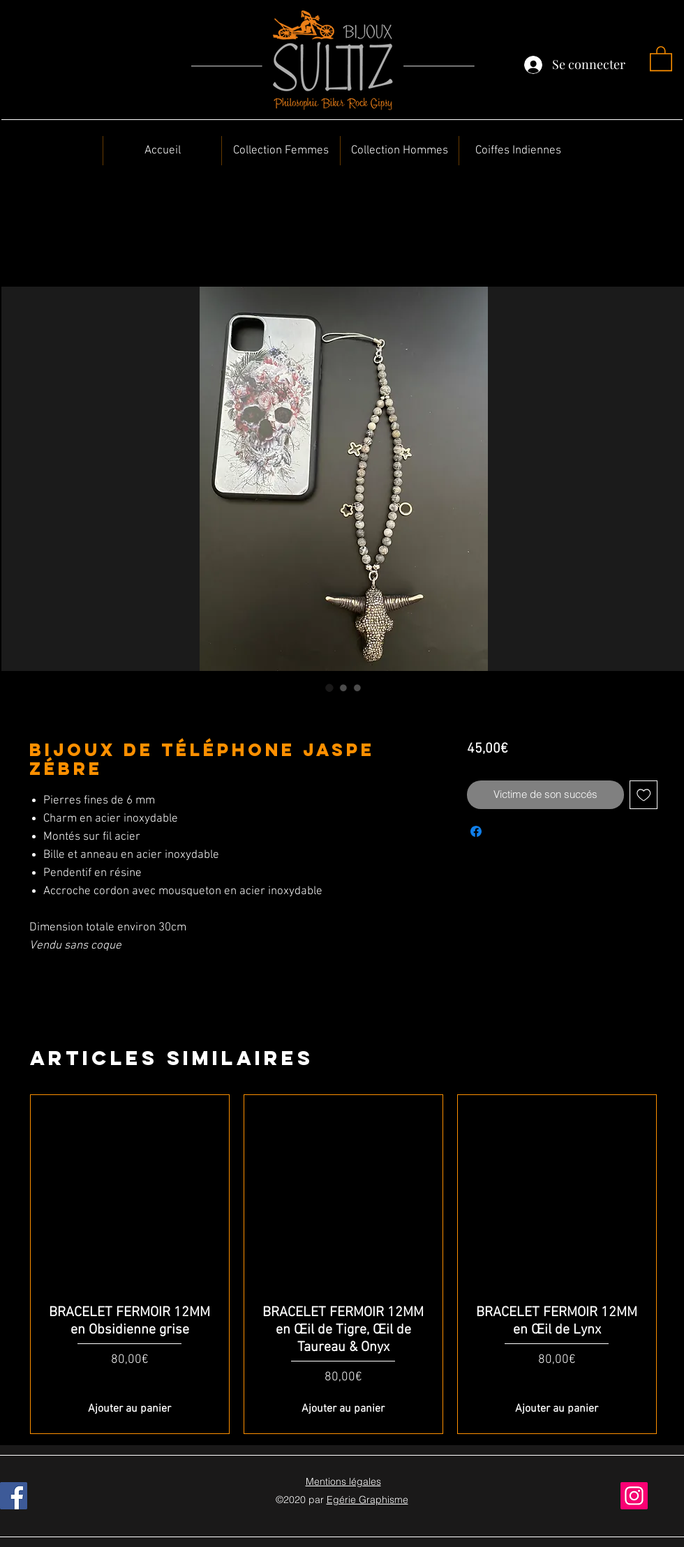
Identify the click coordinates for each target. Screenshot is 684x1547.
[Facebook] (13, 1495)
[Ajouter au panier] (129, 1409)
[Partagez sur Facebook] (476, 831)
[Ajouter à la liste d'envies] (644, 794)
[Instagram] (634, 1495)
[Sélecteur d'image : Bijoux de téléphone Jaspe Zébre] (329, 688)
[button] (661, 58)
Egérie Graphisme (367, 1499)
